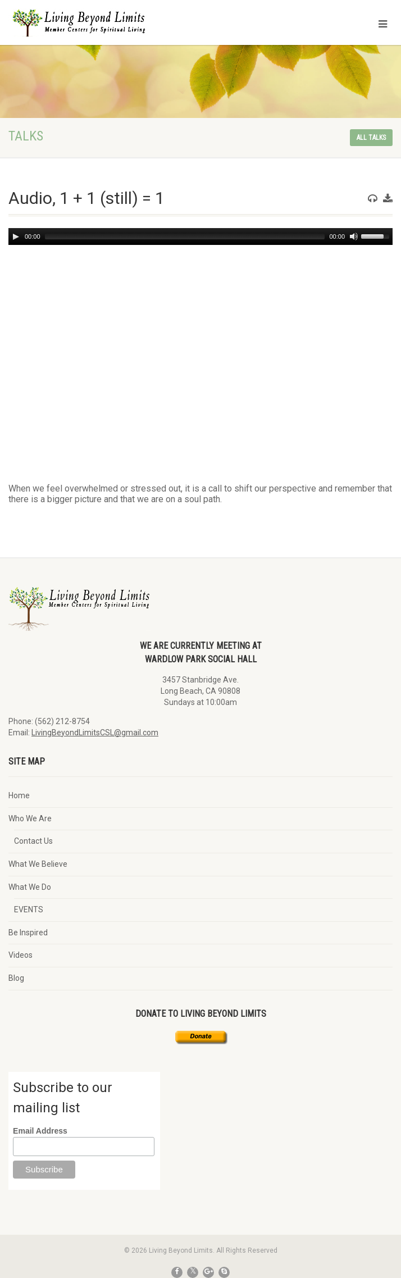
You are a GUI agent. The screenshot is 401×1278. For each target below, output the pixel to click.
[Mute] (353, 236)
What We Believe (37, 863)
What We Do (29, 887)
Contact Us (33, 840)
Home (19, 795)
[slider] (185, 236)
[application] (200, 236)
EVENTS (28, 909)
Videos (20, 954)
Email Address (40, 1130)
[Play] (15, 236)
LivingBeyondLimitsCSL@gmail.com (94, 732)
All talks (371, 138)
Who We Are (30, 818)
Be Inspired (28, 932)
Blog (16, 978)
